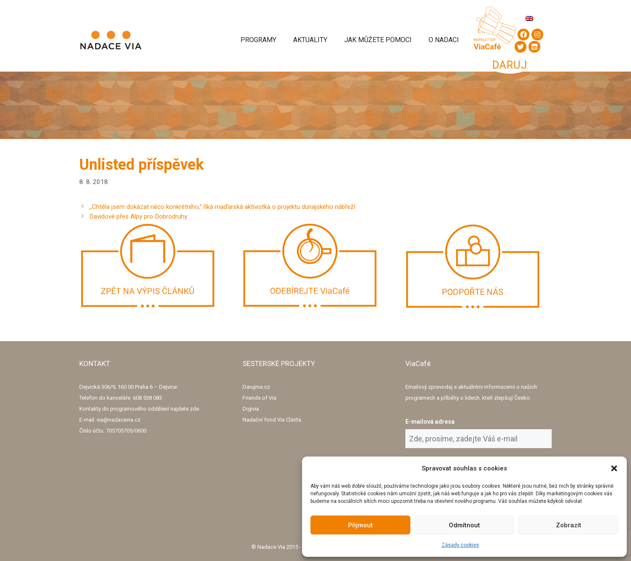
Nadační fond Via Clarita (272, 420)
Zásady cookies (460, 545)
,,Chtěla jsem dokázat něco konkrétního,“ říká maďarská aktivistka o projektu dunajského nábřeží (222, 207)
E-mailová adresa (430, 421)
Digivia (251, 409)
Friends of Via (259, 398)
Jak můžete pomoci (378, 40)
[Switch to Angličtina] (529, 18)
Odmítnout (464, 525)
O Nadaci (444, 40)
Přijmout (360, 525)
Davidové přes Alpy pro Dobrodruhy (138, 216)
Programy (258, 40)
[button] (614, 468)
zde (194, 409)
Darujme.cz (256, 387)
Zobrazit (568, 525)
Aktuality (310, 40)
